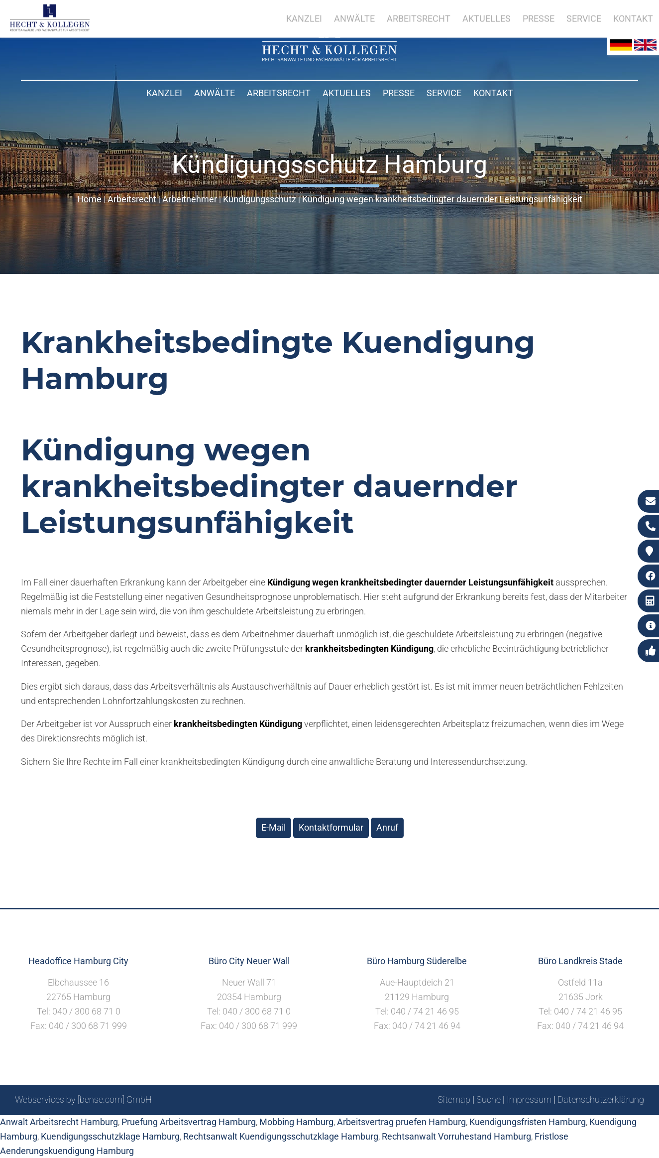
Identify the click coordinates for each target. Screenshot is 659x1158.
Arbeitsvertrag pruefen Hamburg (401, 1122)
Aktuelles (347, 93)
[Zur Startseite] (329, 58)
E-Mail (273, 827)
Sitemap (454, 1099)
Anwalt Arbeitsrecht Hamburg (59, 1122)
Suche (488, 1099)
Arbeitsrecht (279, 93)
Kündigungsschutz (259, 199)
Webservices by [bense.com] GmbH (83, 1099)
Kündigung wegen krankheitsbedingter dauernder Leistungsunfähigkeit (442, 199)
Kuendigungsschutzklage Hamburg (110, 1136)
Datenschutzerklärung (600, 1099)
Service (444, 93)
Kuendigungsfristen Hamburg (527, 1122)
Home (89, 199)
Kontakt (493, 93)
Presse (399, 93)
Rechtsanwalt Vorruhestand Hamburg (456, 1136)
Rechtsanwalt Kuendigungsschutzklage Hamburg (280, 1136)
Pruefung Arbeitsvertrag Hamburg (188, 1122)
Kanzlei (164, 93)
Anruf (387, 827)
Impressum (529, 1099)
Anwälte (214, 93)
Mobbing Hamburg (296, 1122)
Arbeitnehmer (189, 199)
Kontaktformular (331, 827)
